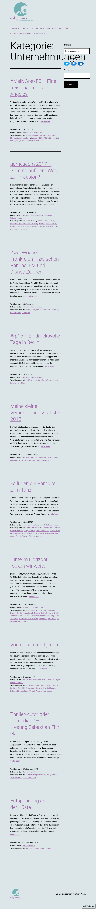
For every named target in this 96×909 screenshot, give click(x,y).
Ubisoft (36, 141)
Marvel (22, 141)
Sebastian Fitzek (16, 777)
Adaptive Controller (32, 135)
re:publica (21, 383)
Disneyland (35, 310)
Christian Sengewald (48, 610)
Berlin (44, 380)
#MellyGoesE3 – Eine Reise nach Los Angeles (33, 87)
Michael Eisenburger (47, 616)
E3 (50, 138)
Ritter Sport (28, 533)
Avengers (43, 135)
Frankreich (54, 310)
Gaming (25, 132)
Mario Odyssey (51, 224)
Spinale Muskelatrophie (57, 28)
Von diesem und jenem (35, 645)
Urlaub (24, 313)
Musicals (17, 460)
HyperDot (55, 138)
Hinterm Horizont (16, 531)
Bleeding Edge (15, 138)
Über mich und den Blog (33, 28)
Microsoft (29, 141)
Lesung (53, 775)
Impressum (39, 33)
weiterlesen (45, 121)
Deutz (42, 685)
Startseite (14, 28)
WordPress (80, 894)
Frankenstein (55, 528)
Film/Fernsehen (40, 457)
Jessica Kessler (53, 613)
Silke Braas (52, 619)
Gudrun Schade (28, 613)
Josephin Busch (29, 531)
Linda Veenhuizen (42, 531)
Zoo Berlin (24, 621)
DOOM (46, 138)
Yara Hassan (47, 691)
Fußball (13, 313)
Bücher (25, 680)
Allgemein (26, 215)
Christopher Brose (43, 528)
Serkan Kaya (49, 533)
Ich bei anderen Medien (21, 33)
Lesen (48, 775)
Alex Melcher (30, 610)
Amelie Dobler (31, 528)
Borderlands (25, 138)
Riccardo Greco (23, 691)
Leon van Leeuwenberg (31, 616)
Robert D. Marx (38, 533)
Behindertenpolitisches (39, 215)
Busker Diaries (52, 380)
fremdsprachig (52, 457)
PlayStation (27, 226)
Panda (18, 313)
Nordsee (29, 848)
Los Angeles (14, 141)
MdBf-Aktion (33, 680)
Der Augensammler (38, 775)
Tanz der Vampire (22, 536)
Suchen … (68, 70)
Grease (47, 685)
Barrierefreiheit (31, 221)
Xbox (41, 141)
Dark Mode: (88, 906)
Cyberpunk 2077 (37, 138)
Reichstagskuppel (16, 533)
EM (41, 310)
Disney (28, 310)
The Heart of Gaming (46, 226)
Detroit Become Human (45, 221)
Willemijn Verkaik (35, 691)
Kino (12, 460)
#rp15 (28, 380)
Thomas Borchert (35, 536)
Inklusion (42, 224)
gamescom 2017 (25, 224)
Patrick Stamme (32, 619)
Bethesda (51, 135)
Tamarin (35, 226)
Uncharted (23, 229)
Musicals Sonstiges (29, 460)
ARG (32, 457)
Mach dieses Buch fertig (40, 688)
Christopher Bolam (32, 685)
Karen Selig (17, 688)
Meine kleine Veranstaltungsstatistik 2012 (35, 412)
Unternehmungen (35, 132)
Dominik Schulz (16, 613)
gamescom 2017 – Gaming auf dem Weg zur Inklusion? (33, 170)
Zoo (28, 313)
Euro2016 (46, 310)
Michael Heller (55, 531)
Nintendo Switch (16, 226)
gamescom (14, 224)
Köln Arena (26, 688)
